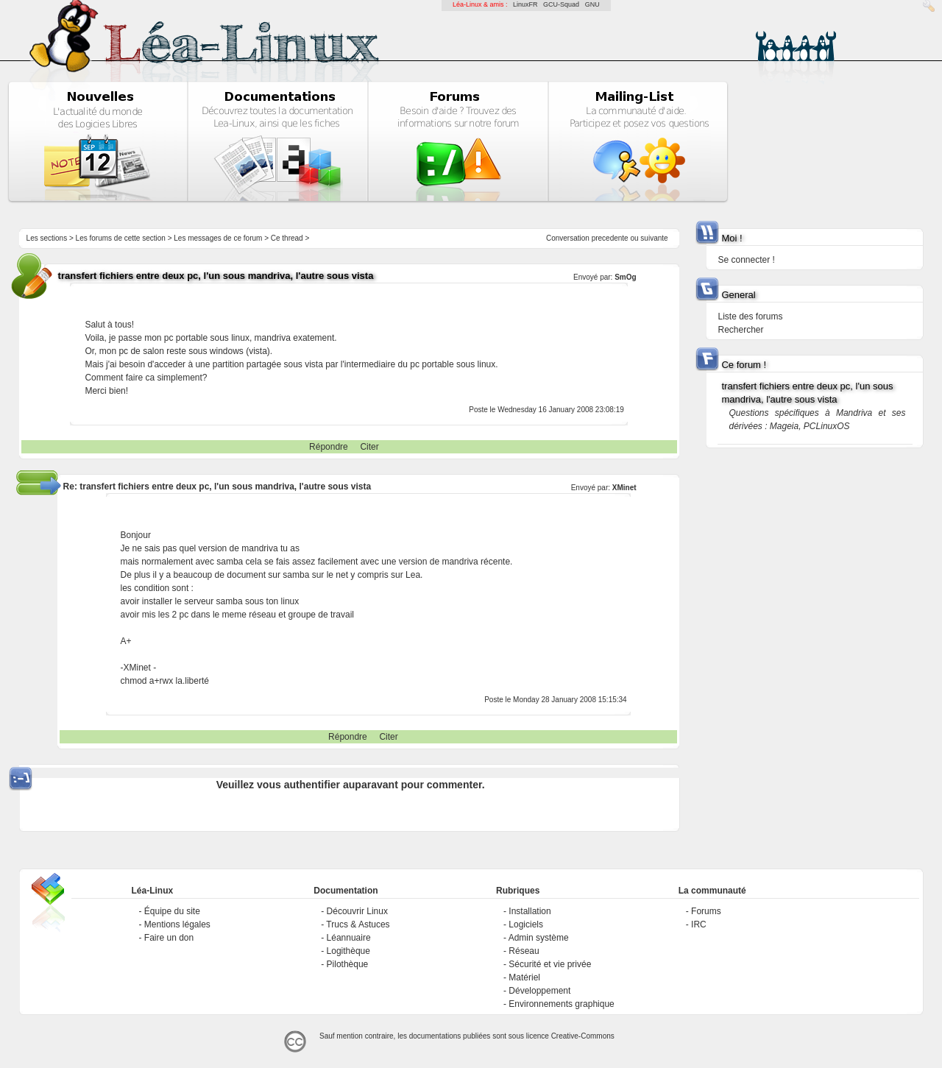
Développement (539, 991)
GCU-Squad (561, 4)
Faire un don (169, 938)
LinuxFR (525, 4)
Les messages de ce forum (218, 238)
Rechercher (740, 330)
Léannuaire (349, 938)
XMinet (624, 488)
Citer (369, 447)
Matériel (524, 977)
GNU (592, 4)
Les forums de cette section (121, 238)
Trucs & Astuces (357, 924)
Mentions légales (177, 924)
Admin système (539, 938)
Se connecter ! (746, 260)
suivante (653, 238)
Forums (706, 911)
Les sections (47, 238)
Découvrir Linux (357, 911)
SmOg (625, 277)
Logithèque (348, 951)
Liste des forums (750, 316)
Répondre (328, 447)
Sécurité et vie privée (550, 964)
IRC (698, 924)
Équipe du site (172, 911)
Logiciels (526, 924)
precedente (610, 238)
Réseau (524, 951)
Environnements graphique (561, 1004)
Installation (529, 911)
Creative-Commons (583, 1036)
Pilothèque (348, 964)
